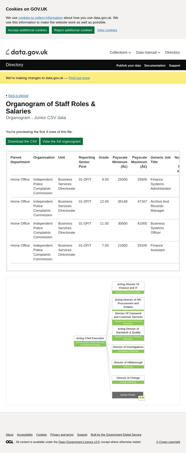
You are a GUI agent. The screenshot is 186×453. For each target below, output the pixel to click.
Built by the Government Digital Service (116, 434)
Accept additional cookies (27, 30)
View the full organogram (62, 141)
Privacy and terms (62, 434)
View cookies (107, 30)
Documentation (154, 65)
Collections (119, 52)
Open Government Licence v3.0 (79, 442)
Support (174, 65)
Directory (172, 52)
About (9, 434)
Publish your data (128, 65)
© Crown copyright (168, 442)
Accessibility (25, 434)
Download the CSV (22, 141)
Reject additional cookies (73, 30)
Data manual (147, 52)
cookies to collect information (40, 18)
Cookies (41, 434)
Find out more (79, 78)
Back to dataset (18, 95)
